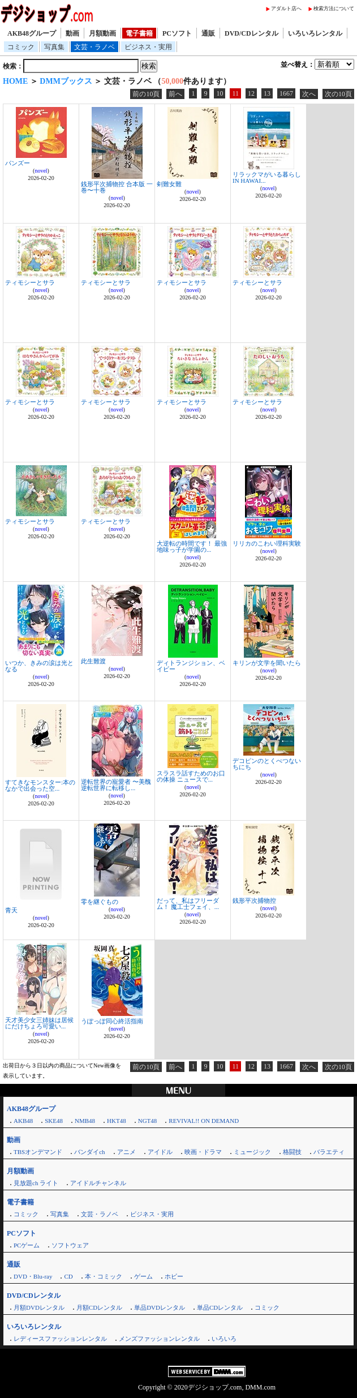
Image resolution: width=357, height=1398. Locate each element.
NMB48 (85, 1120)
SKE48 (54, 1120)
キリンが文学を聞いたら (267, 662)
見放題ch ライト (36, 1183)
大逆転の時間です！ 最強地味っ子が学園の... (192, 546)
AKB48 (23, 1120)
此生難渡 (93, 661)
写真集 (54, 47)
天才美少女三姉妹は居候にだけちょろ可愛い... (39, 1023)
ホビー (174, 1276)
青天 (11, 910)
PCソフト (177, 33)
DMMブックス (66, 81)
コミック (21, 47)
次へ (309, 94)
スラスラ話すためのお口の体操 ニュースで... (191, 776)
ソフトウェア (70, 1245)
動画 (72, 33)
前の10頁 (146, 94)
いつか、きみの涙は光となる (39, 665)
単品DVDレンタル (159, 1307)
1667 (286, 93)
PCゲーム (27, 1245)
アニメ (126, 1151)
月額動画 (102, 33)
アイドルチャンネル (98, 1183)
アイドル (160, 1151)
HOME (15, 81)
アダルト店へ (286, 8)
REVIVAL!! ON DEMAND (204, 1120)
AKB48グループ (31, 33)
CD (68, 1276)
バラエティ (329, 1151)
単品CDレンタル (220, 1307)
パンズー (17, 163)
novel (41, 171)
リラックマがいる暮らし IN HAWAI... (267, 177)
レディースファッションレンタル (60, 1338)
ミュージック (252, 1151)
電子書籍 (139, 33)
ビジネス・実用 (148, 47)
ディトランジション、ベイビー (191, 665)
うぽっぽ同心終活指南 (112, 1021)
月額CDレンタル (99, 1307)
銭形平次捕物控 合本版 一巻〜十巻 (117, 187)
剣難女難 (169, 184)
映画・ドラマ (203, 1151)
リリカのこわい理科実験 (267, 543)
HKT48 (116, 1120)
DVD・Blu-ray (33, 1276)
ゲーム (143, 1276)
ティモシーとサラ (30, 282)
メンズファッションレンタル (159, 1338)
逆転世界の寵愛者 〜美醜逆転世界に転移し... (116, 784)
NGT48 (147, 1120)
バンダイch (89, 1151)
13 (267, 93)
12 (251, 93)
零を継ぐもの (99, 901)
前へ (175, 94)
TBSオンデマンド (38, 1151)
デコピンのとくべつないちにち (267, 763)
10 (219, 93)
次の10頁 (338, 94)
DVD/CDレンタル (251, 33)
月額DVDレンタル (39, 1307)
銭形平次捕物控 (254, 900)
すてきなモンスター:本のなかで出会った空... (40, 785)
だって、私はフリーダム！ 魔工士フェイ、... (188, 903)
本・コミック (103, 1276)
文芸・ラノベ (94, 47)
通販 (208, 33)
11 (235, 93)
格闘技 (292, 1151)
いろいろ (224, 1338)
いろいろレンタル (315, 33)
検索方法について (333, 8)
